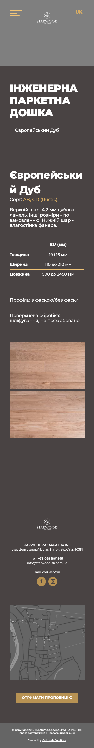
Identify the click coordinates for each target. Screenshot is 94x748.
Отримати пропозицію (47, 697)
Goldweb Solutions (54, 740)
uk (78, 12)
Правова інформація (61, 733)
